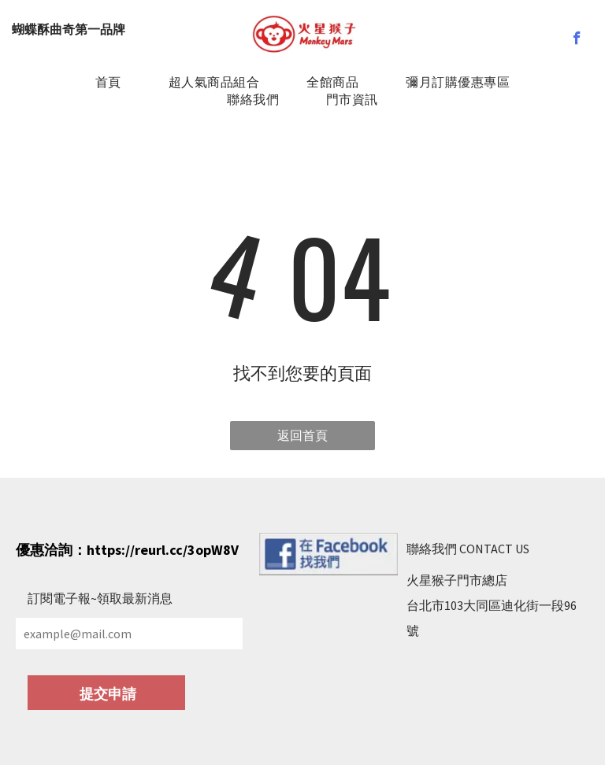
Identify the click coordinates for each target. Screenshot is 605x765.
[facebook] (577, 40)
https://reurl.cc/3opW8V (163, 550)
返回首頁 (302, 435)
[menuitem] (108, 82)
